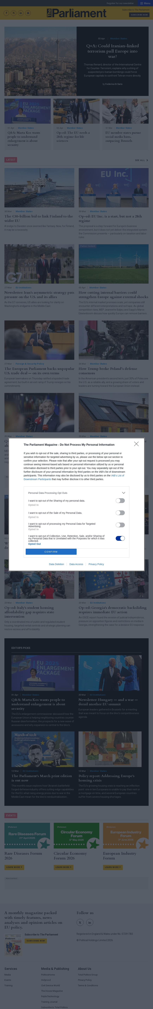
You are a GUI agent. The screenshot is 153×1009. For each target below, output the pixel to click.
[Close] (137, 445)
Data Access (76, 564)
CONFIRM (51, 551)
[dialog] (76, 504)
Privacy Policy (96, 564)
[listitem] (76, 493)
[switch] (120, 500)
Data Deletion (56, 564)
